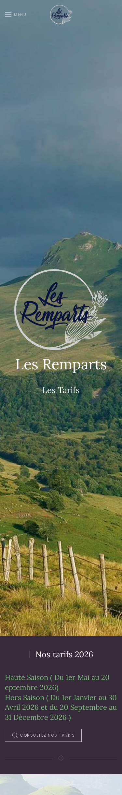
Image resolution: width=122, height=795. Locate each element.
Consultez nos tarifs (43, 735)
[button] (15, 14)
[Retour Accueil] (61, 14)
